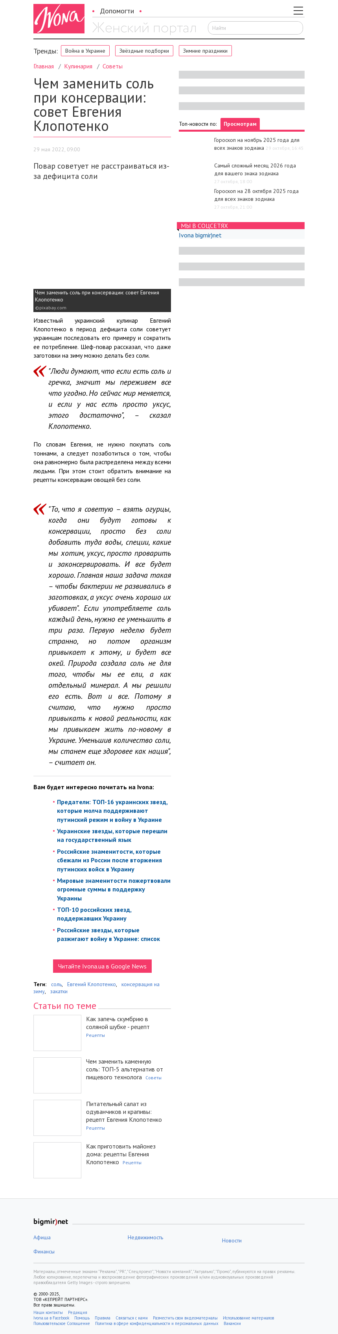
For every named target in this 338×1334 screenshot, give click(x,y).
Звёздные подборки (144, 50)
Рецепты (95, 1035)
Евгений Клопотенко (91, 984)
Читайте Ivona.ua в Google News (102, 966)
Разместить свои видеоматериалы (185, 1318)
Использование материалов (248, 1318)
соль (56, 984)
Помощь (82, 1318)
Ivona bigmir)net (200, 235)
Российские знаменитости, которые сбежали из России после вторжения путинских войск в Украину (109, 860)
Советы (113, 66)
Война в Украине (85, 50)
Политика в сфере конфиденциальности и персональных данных (157, 1323)
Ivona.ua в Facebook (51, 1318)
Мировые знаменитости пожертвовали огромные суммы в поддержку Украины (114, 889)
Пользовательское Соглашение (61, 1323)
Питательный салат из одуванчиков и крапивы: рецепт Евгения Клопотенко (124, 1111)
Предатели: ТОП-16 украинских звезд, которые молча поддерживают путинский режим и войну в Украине (112, 810)
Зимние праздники (205, 50)
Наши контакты (48, 1312)
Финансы (44, 1251)
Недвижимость (145, 1237)
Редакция (77, 1312)
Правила (102, 1318)
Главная (43, 66)
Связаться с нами (132, 1318)
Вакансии (232, 1323)
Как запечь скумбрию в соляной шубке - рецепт (118, 1023)
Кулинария (78, 66)
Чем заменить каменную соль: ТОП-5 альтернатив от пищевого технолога (124, 1069)
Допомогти (117, 10)
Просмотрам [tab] (240, 123)
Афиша (42, 1237)
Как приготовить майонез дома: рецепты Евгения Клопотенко (121, 1154)
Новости (232, 1240)
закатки (59, 991)
